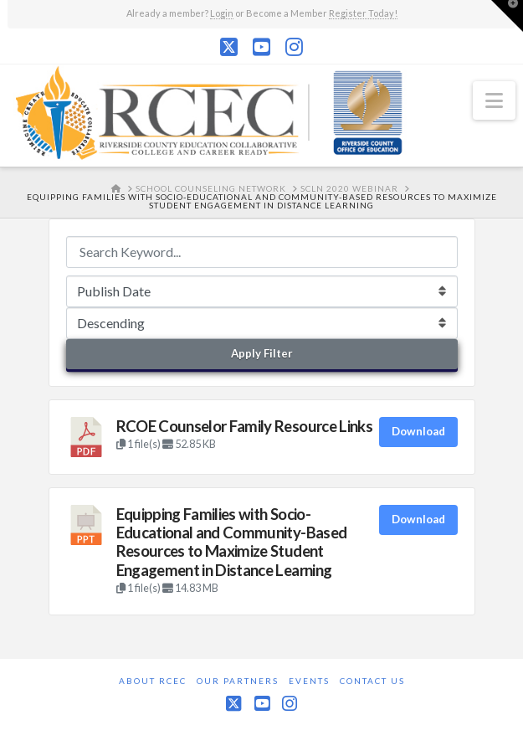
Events (309, 681)
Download (418, 431)
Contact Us (372, 681)
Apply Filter (262, 353)
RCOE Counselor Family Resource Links (244, 426)
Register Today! (363, 13)
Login (221, 13)
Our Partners (238, 681)
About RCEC (153, 681)
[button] (494, 100)
